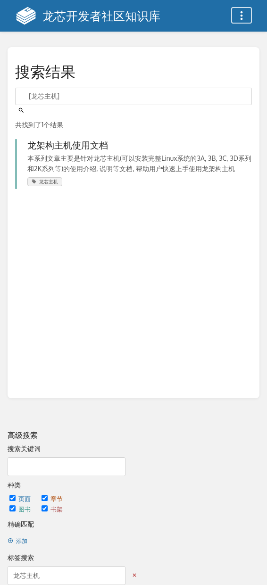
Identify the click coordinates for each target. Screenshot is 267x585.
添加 (17, 540)
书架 (52, 509)
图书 (20, 509)
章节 (52, 498)
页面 (20, 498)
